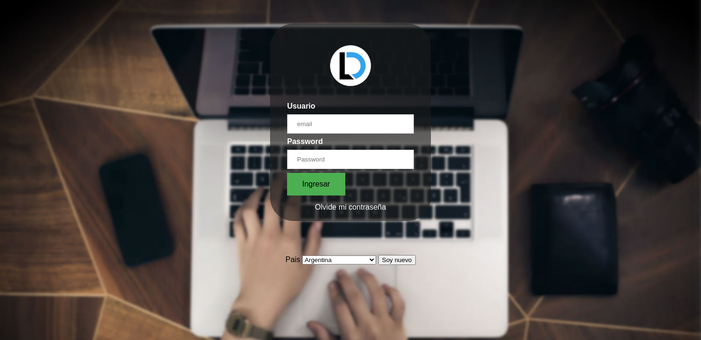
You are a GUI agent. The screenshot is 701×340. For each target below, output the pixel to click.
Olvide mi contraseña (350, 207)
